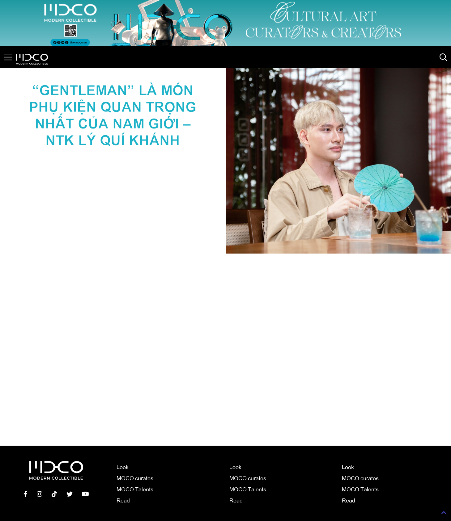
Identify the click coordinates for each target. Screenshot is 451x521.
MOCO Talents (135, 489)
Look (123, 466)
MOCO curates (135, 477)
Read (123, 500)
